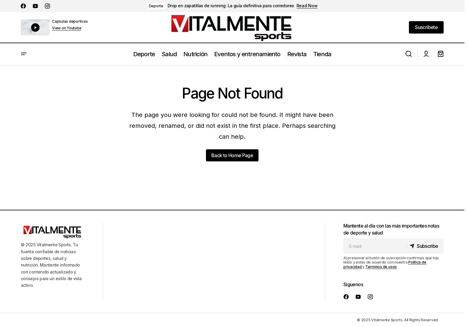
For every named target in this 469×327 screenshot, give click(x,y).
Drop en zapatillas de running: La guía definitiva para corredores (231, 5)
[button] (24, 54)
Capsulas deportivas (70, 21)
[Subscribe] (424, 246)
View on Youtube (66, 28)
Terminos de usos (381, 266)
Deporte (156, 6)
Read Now (307, 5)
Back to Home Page (232, 155)
